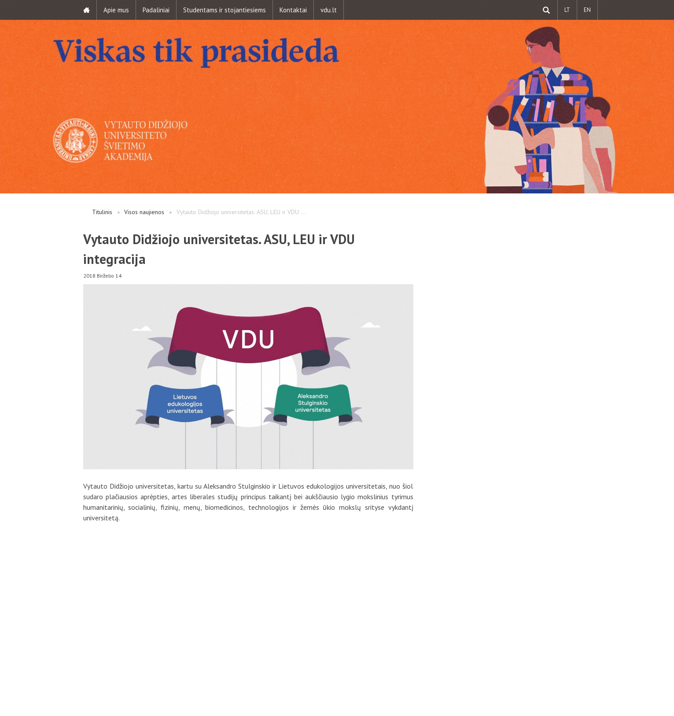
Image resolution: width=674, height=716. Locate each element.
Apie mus (116, 10)
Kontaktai (293, 10)
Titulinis (102, 212)
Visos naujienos (144, 212)
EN (587, 10)
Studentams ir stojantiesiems (224, 10)
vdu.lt (328, 10)
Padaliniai (156, 10)
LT (567, 10)
